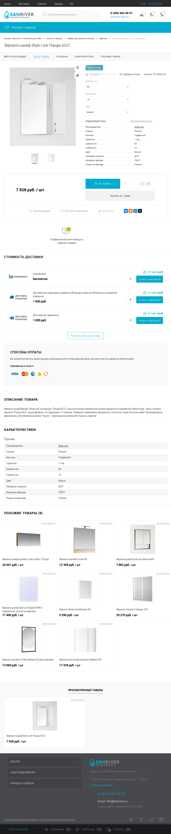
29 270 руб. (142, 617)
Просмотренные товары (85, 690)
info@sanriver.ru (117, 801)
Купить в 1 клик (120, 195)
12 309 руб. (85, 567)
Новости (42, 4)
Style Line (139, 127)
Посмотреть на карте (101, 785)
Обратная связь (16, 829)
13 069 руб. (28, 667)
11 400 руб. (28, 617)
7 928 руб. (16, 741)
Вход (143, 3)
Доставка (24, 4)
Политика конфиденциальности (57, 819)
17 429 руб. (85, 667)
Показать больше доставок (86, 336)
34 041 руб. (28, 567)
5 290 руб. (85, 617)
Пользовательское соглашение (21, 819)
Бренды (59, 4)
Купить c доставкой (149, 279)
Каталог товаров (19, 27)
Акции (7, 4)
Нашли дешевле (39, 211)
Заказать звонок (119, 16)
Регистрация (155, 3)
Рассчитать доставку (74, 211)
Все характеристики (141, 121)
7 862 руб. (142, 567)
